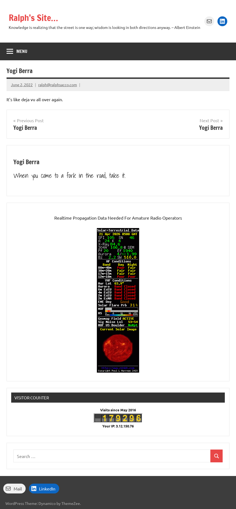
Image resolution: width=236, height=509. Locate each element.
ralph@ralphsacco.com (57, 84)
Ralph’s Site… (33, 17)
